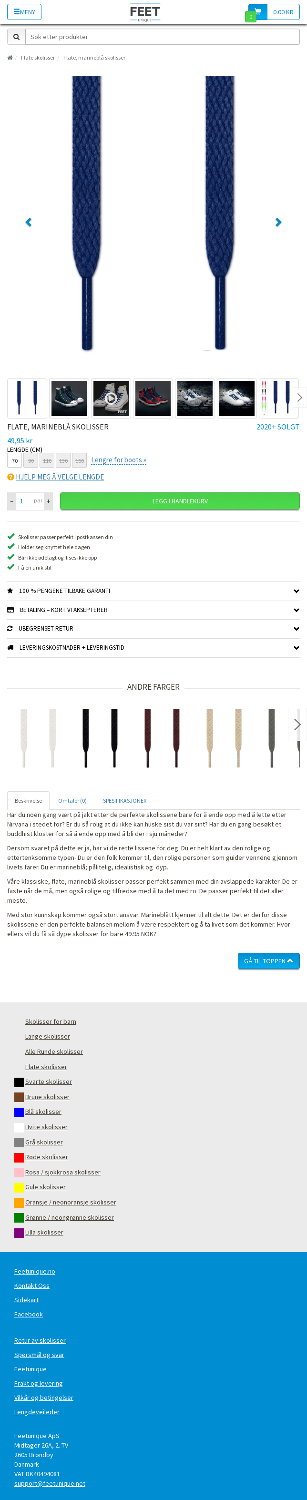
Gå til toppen (269, 961)
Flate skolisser (38, 57)
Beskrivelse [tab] (28, 800)
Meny (24, 12)
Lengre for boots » (118, 459)
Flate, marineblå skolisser (94, 57)
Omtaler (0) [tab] (72, 800)
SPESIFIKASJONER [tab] (124, 800)
